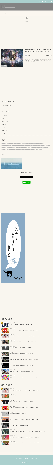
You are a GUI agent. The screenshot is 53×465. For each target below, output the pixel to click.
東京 (42, 143)
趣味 (15, 149)
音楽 (37, 149)
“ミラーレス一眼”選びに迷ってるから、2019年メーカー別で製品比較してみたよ (25, 419)
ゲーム (17, 147)
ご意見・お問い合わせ (34, 458)
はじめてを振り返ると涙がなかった (16, 395)
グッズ (34, 149)
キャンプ (47, 145)
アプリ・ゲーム (5, 130)
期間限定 (13, 147)
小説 (13, 149)
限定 (23, 143)
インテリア (4, 147)
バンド (25, 149)
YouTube (4, 133)
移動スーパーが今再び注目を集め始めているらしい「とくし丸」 (22, 353)
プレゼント (4, 149)
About (16, 458)
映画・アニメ (5, 121)
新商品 (40, 149)
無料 (16, 143)
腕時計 (25, 145)
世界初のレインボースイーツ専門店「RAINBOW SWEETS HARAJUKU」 (23, 377)
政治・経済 (4, 124)
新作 (36, 147)
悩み (46, 147)
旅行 (29, 147)
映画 (13, 143)
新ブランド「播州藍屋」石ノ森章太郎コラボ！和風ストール (21, 324)
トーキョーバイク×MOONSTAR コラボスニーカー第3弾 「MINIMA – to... (23, 341)
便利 (44, 147)
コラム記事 (4, 65)
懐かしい (32, 147)
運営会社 (26, 458)
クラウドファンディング (6, 145)
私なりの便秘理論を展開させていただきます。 (18, 413)
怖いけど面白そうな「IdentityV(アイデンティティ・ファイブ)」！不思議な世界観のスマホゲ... (27, 431)
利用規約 (20, 458)
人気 (26, 143)
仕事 (30, 149)
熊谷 (27, 55)
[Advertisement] (26, 32)
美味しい (29, 143)
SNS (40, 145)
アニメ (13, 145)
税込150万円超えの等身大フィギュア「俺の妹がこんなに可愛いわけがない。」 (24, 390)
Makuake (9, 149)
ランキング (25, 147)
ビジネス (38, 143)
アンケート (33, 145)
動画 (21, 147)
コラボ (19, 143)
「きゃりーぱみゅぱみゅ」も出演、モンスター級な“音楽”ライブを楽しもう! (24, 359)
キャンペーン (18, 145)
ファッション (20, 149)
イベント (40, 147)
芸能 (3, 118)
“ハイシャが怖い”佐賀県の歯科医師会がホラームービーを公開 (21, 365)
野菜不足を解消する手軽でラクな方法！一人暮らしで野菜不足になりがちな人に (24, 437)
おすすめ (34, 143)
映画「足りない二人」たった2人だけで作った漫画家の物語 (21, 347)
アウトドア (4, 143)
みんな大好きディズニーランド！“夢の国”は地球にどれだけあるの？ (22, 371)
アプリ (29, 145)
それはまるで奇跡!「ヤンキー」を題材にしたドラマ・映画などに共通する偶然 (24, 442)
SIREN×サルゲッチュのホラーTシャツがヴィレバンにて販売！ (21, 401)
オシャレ (8, 147)
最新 (37, 145)
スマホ (44, 145)
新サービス (9, 143)
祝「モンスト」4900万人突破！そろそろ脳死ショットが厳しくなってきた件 (24, 330)
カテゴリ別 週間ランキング (7, 105)
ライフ (3, 127)
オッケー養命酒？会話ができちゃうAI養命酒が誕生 (19, 425)
